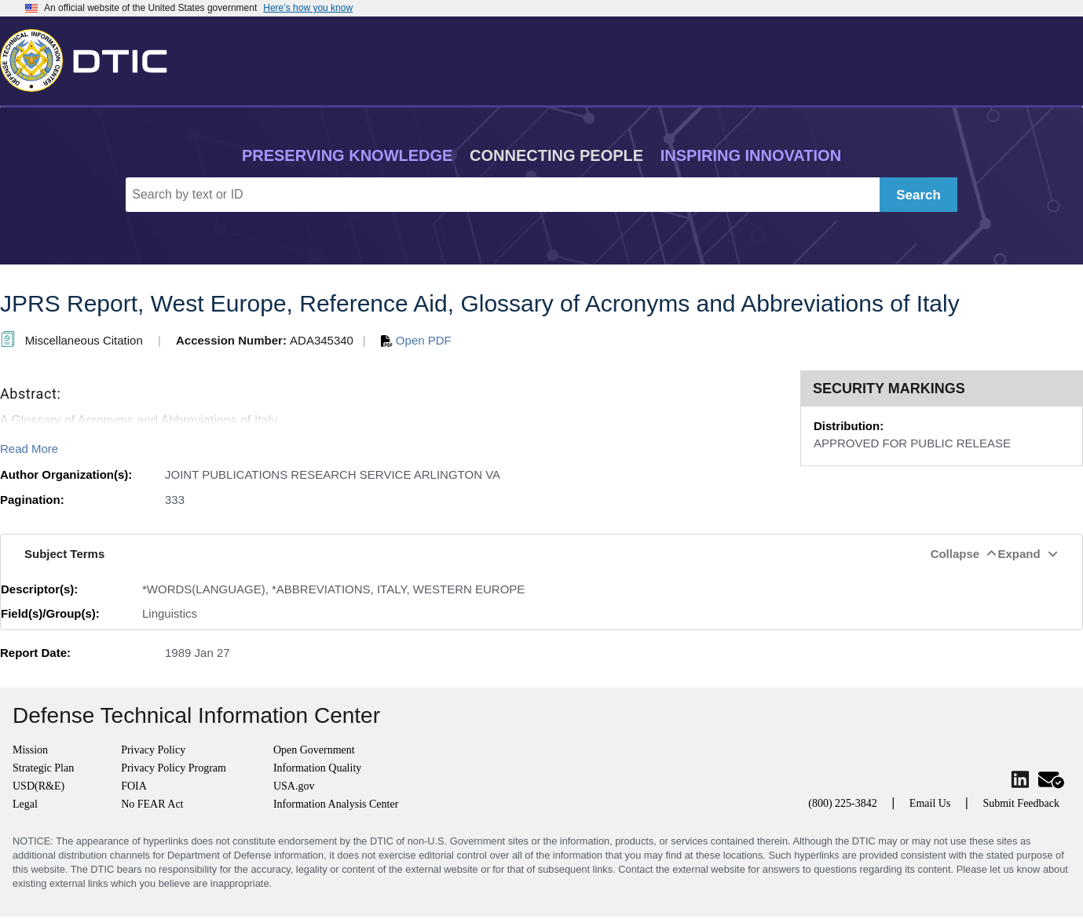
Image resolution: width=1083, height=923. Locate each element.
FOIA (134, 786)
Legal (25, 804)
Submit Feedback (1020, 803)
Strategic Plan (43, 768)
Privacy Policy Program (173, 768)
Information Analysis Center (335, 804)
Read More (29, 448)
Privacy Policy (153, 750)
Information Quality (317, 768)
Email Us (930, 803)
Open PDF (416, 340)
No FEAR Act (152, 804)
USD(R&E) (38, 786)
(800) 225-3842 (842, 803)
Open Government (314, 750)
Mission (30, 750)
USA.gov (294, 786)
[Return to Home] (90, 57)
